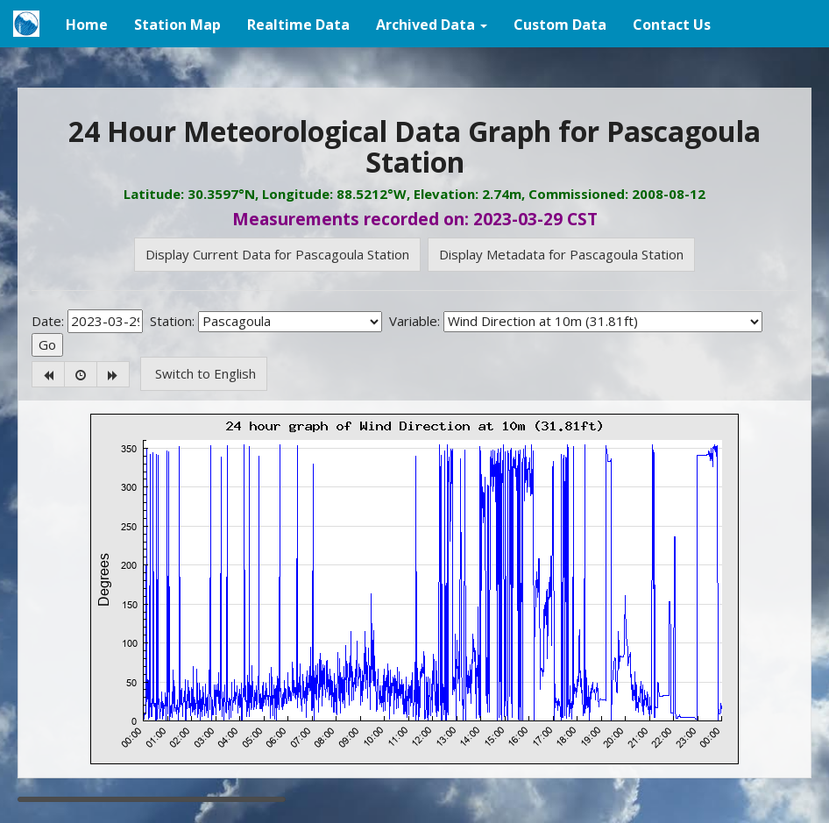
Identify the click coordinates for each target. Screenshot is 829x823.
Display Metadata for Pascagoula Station (561, 254)
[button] (431, 23)
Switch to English (204, 373)
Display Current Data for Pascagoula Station (277, 254)
